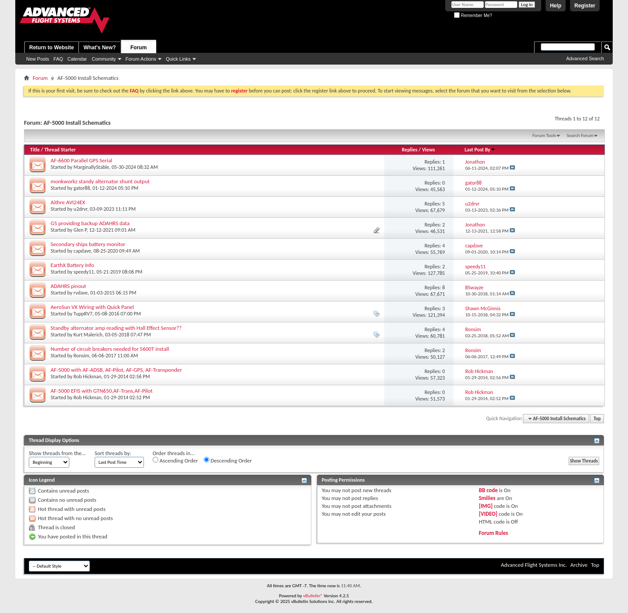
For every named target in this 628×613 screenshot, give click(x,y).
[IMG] (486, 506)
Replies (409, 150)
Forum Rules (493, 533)
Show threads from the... (57, 453)
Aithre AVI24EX (68, 202)
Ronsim (81, 356)
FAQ (58, 59)
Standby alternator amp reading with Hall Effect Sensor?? (116, 328)
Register (584, 6)
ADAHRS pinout (68, 286)
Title (35, 150)
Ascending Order (175, 460)
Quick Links (178, 59)
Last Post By (479, 150)
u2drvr (81, 209)
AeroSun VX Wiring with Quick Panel (92, 307)
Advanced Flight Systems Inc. (534, 565)
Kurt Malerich (88, 335)
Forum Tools (544, 135)
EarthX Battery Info (72, 265)
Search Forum (580, 135)
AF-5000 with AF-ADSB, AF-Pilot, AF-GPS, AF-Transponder (116, 369)
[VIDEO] (488, 513)
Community (104, 59)
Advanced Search (585, 58)
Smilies (487, 498)
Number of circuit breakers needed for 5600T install (110, 349)
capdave (82, 251)
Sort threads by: (113, 453)
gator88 (82, 188)
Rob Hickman (88, 376)
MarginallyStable (91, 167)
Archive (578, 565)
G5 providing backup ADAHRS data (90, 223)
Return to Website (51, 48)
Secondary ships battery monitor (88, 244)
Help (555, 6)
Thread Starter (60, 150)
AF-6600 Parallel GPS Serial (81, 160)
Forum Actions (141, 59)
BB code (488, 490)
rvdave (81, 293)
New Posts (37, 59)
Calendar (77, 59)
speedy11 (84, 272)
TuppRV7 (83, 314)
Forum (138, 48)
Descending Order (228, 460)
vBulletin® (313, 596)
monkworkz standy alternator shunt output (100, 181)
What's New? (99, 48)
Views (428, 150)
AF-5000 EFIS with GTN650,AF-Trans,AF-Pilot (102, 390)
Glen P (80, 230)
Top (597, 418)
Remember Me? (473, 15)
